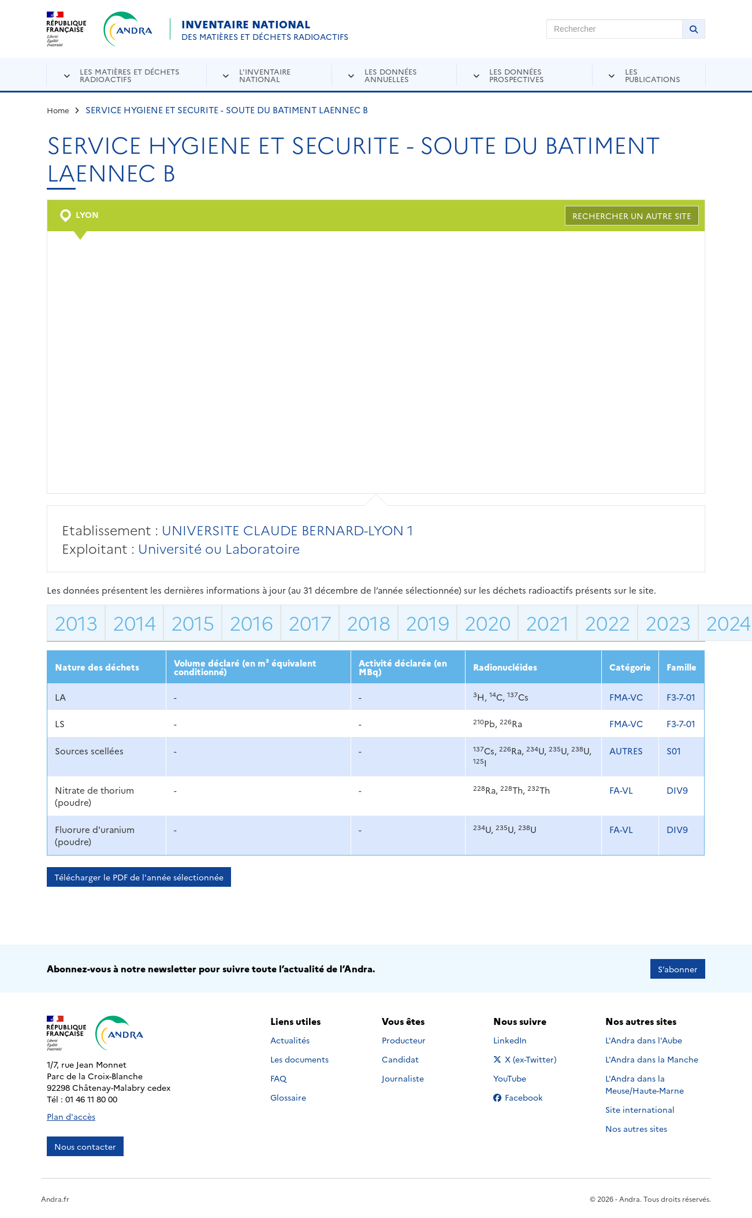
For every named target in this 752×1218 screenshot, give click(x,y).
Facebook (527, 1096)
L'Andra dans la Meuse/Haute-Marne (644, 1083)
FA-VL (621, 790)
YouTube (522, 1077)
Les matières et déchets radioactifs (130, 75)
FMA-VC (626, 697)
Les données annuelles (390, 75)
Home (58, 110)
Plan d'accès (71, 1115)
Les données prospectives (516, 75)
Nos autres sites (636, 1128)
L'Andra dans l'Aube (643, 1039)
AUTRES (626, 751)
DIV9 (677, 790)
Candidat (400, 1058)
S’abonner (678, 968)
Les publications (652, 75)
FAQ (278, 1077)
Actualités (290, 1039)
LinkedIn (522, 1039)
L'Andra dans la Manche (651, 1058)
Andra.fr (55, 1198)
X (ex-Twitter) (527, 1058)
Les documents (299, 1058)
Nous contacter (85, 1146)
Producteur (404, 1039)
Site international (640, 1109)
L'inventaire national (265, 75)
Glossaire (288, 1096)
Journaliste (403, 1077)
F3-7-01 (681, 697)
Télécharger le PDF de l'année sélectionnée (139, 877)
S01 (674, 751)
